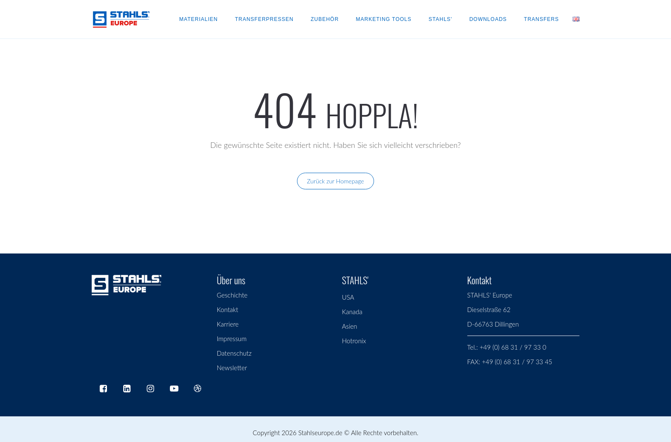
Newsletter (232, 367)
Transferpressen (264, 19)
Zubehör (325, 19)
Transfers (541, 19)
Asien (349, 326)
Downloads (488, 19)
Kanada (352, 311)
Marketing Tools (384, 19)
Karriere (228, 324)
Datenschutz (234, 353)
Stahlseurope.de (320, 432)
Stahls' (440, 19)
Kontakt (227, 309)
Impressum (232, 338)
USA (348, 297)
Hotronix (354, 341)
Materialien (198, 19)
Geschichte (232, 295)
